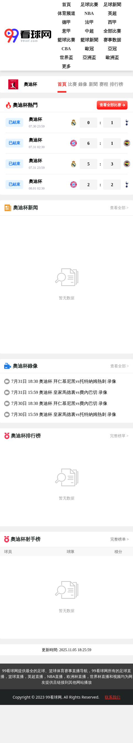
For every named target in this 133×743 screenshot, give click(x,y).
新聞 (93, 84)
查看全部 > (119, 208)
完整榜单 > (119, 539)
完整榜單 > (119, 436)
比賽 (72, 84)
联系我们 (112, 697)
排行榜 (116, 84)
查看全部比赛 (112, 105)
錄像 (82, 84)
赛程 (103, 84)
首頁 (62, 84)
